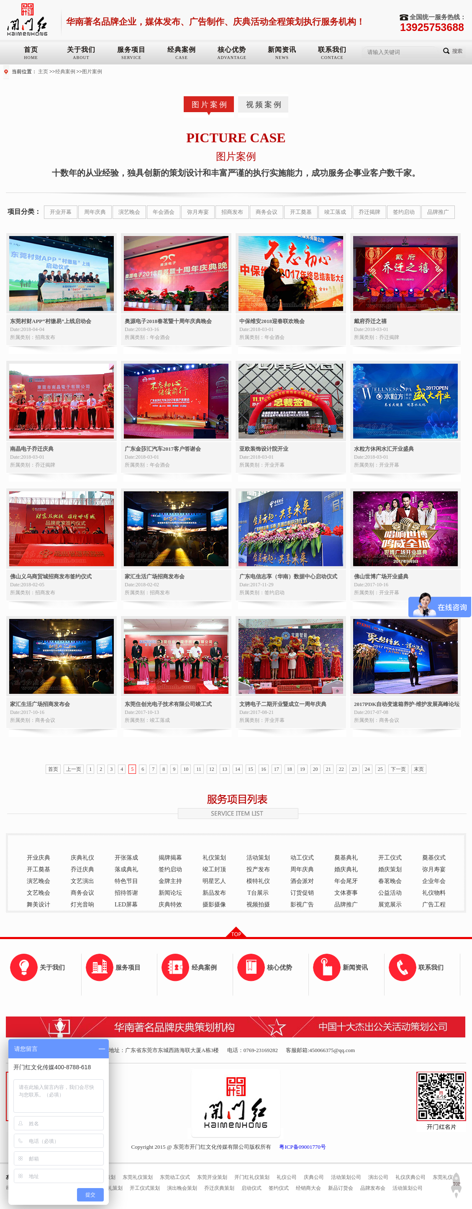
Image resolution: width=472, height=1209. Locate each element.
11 (198, 769)
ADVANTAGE (231, 57)
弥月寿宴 (198, 212)
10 (185, 769)
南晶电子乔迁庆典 (32, 449)
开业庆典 (38, 858)
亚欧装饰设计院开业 (263, 449)
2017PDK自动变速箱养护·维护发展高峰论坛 (406, 704)
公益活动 (390, 893)
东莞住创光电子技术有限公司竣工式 (168, 704)
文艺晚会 (38, 893)
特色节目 (126, 881)
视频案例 (264, 104)
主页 (43, 71)
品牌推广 (438, 212)
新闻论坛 (170, 893)
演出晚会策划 (182, 1188)
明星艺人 (214, 881)
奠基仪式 (434, 858)
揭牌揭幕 (170, 858)
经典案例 (181, 49)
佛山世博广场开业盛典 (381, 576)
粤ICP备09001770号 (302, 1147)
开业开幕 (61, 212)
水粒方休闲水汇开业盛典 (384, 449)
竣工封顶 (214, 869)
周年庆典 (95, 212)
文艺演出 (82, 881)
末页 (419, 769)
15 (250, 769)
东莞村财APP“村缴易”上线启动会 (50, 321)
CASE (181, 57)
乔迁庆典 (82, 869)
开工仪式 (390, 858)
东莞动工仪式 (175, 1177)
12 (211, 769)
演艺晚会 (129, 212)
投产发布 (258, 869)
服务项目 (131, 49)
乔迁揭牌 (369, 212)
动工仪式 (302, 858)
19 (302, 769)
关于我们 (81, 49)
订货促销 (302, 893)
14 (237, 769)
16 (263, 769)
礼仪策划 (214, 858)
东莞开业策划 (212, 1177)
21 (328, 769)
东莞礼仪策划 (138, 1177)
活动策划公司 (346, 1177)
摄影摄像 (214, 904)
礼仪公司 (287, 1177)
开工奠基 (301, 212)
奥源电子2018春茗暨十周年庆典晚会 (168, 321)
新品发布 (214, 893)
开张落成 (126, 858)
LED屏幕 (126, 904)
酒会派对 (302, 881)
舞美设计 (38, 904)
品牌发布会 (372, 1188)
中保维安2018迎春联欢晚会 (272, 321)
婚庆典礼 (346, 869)
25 (380, 769)
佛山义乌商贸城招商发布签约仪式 (51, 576)
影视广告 (302, 904)
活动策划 (258, 858)
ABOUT (81, 57)
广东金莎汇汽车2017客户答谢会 (163, 449)
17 (276, 769)
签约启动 (404, 212)
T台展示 (258, 893)
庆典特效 (170, 904)
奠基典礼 (346, 858)
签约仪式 (279, 1188)
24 (367, 769)
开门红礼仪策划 (251, 1177)
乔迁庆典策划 (219, 1188)
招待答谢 (126, 893)
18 (289, 769)
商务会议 (266, 212)
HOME (31, 57)
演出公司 (378, 1177)
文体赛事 (346, 893)
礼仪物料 (434, 893)
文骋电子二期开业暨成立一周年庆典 (282, 704)
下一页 (398, 769)
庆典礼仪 (82, 858)
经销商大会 (308, 1188)
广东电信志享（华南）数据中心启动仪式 (288, 576)
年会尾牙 (346, 881)
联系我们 (332, 49)
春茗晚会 (390, 881)
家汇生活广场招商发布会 (155, 576)
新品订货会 (340, 1188)
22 (341, 769)
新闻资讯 (282, 49)
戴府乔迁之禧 (370, 321)
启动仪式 (251, 1188)
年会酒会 (163, 212)
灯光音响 (82, 904)
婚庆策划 (390, 869)
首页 (31, 49)
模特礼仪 (258, 881)
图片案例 (92, 71)
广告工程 (434, 904)
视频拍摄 (258, 904)
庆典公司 (314, 1177)
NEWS (282, 57)
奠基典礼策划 (107, 1188)
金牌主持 (170, 881)
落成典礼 (126, 869)
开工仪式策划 (145, 1188)
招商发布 (232, 212)
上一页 (73, 769)
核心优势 (232, 49)
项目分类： (24, 211)
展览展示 (390, 904)
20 (315, 769)
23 (354, 769)
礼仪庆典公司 (410, 1177)
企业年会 (434, 881)
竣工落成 (335, 212)
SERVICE (131, 57)
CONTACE (332, 57)
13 (224, 769)
